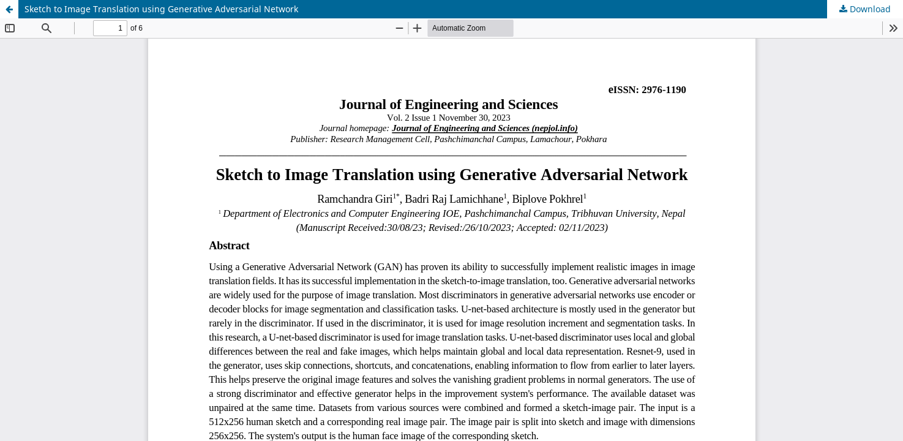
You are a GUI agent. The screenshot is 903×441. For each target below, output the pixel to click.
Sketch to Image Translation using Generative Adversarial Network (161, 9)
